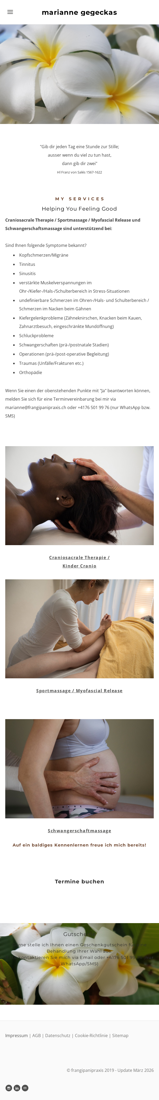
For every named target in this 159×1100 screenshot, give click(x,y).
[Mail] (25, 1088)
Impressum (17, 1035)
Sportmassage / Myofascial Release (79, 691)
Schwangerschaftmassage (79, 831)
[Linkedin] (17, 1088)
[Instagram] (9, 1088)
